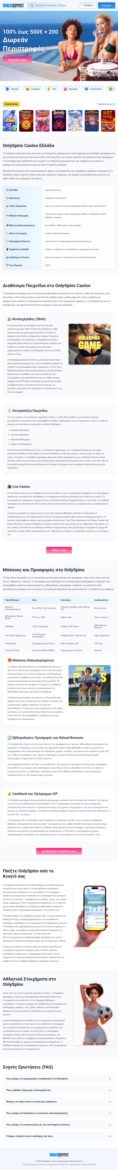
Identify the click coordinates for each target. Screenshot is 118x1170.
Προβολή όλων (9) (106, 104)
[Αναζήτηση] (54, 5)
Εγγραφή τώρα (17, 59)
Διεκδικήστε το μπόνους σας (59, 851)
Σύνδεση (88, 5)
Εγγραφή (106, 5)
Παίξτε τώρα (59, 550)
